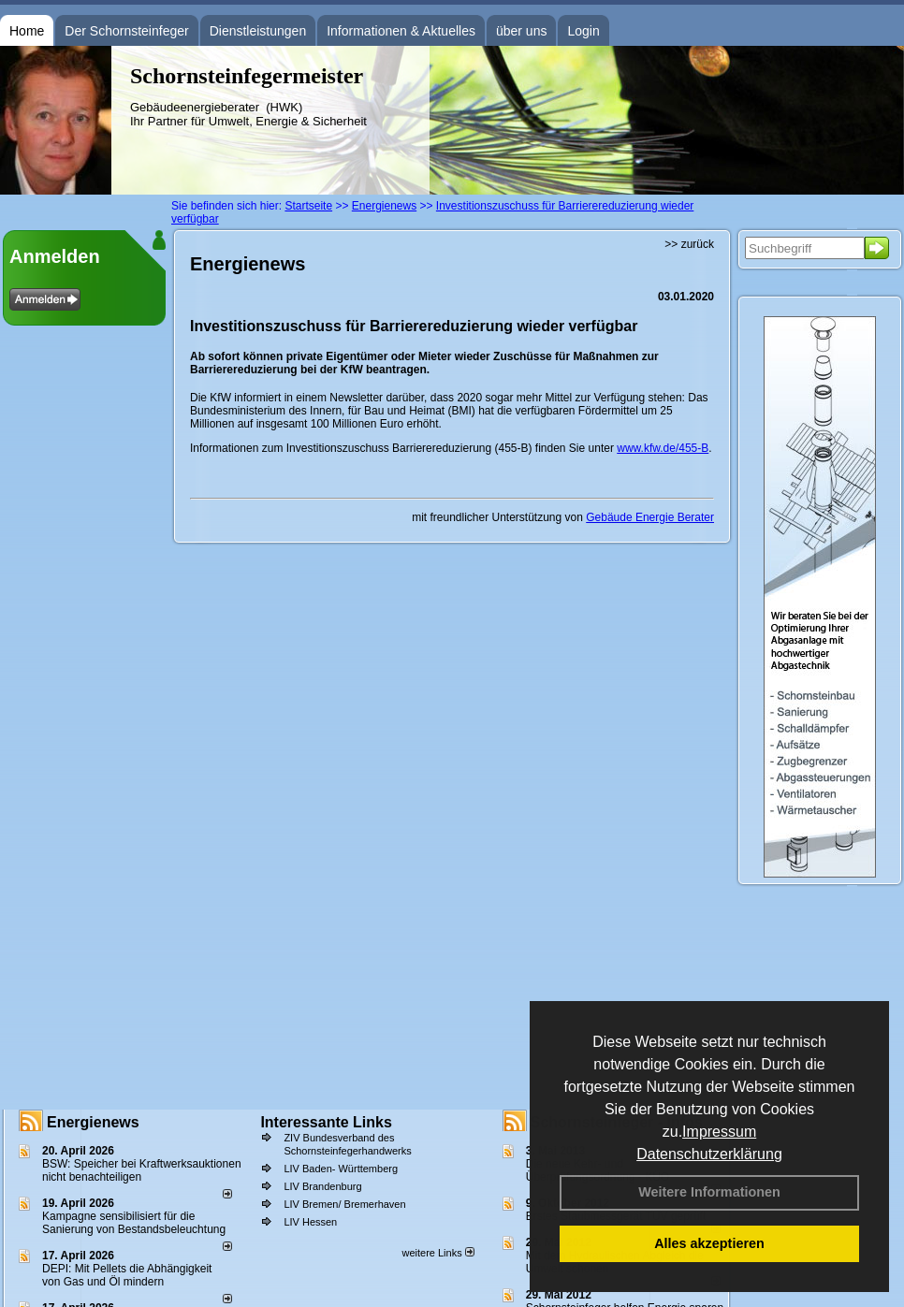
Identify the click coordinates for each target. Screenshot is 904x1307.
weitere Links (437, 1252)
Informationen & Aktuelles (401, 30)
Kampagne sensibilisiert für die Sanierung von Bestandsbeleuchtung (134, 1223)
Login (583, 30)
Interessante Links (326, 1122)
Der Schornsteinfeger (126, 30)
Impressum (719, 1132)
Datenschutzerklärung (709, 1154)
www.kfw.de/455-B (662, 448)
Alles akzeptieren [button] (709, 1243)
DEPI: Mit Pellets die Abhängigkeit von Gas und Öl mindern (126, 1275)
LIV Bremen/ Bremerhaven (344, 1204)
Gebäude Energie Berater (650, 517)
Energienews (93, 1122)
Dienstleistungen (258, 30)
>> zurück (689, 244)
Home (26, 30)
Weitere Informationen (709, 1191)
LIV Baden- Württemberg (341, 1168)
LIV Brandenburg (322, 1186)
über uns (521, 30)
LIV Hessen (310, 1221)
